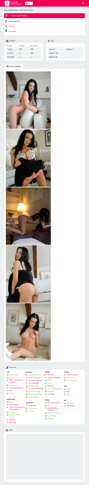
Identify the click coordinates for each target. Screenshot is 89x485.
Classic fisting (72, 375)
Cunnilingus (51, 416)
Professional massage (36, 375)
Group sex (13, 385)
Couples (12, 412)
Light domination (53, 378)
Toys (11, 391)
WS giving (70, 403)
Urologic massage (35, 380)
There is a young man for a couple (17, 408)
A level (11, 378)
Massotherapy (33, 386)
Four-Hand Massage (35, 389)
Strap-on (50, 386)
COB (68, 392)
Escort (11, 402)
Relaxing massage (35, 394)
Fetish (11, 393)
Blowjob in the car (54, 413)
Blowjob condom (53, 403)
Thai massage (33, 383)
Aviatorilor (10, 31)
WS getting (71, 406)
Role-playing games (54, 389)
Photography (14, 405)
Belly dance (32, 408)
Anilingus (50, 419)
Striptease (32, 406)
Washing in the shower (14, 416)
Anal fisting (71, 378)
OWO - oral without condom (16, 381)
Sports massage (34, 391)
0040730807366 (14, 21)
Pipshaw (12, 420)
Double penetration (16, 388)
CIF (68, 394)
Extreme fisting (72, 380)
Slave (49, 383)
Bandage (50, 391)
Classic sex (13, 375)
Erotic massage (34, 378)
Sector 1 (10, 26)
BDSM (49, 380)
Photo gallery (13, 66)
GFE (48, 406)
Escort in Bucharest (11, 10)
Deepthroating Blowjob (52, 409)
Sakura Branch (33, 397)
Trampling (51, 394)
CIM (68, 389)
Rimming (12, 423)
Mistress (50, 375)
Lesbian (31, 411)
